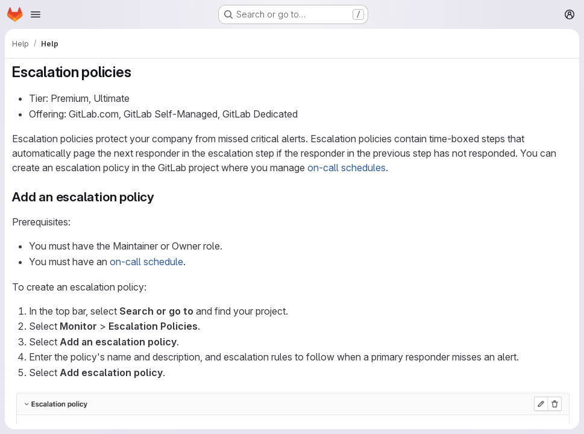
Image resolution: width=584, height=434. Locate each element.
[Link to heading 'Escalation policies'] (138, 72)
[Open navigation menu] (35, 14)
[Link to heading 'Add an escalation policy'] (161, 196)
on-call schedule (146, 262)
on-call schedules (346, 168)
